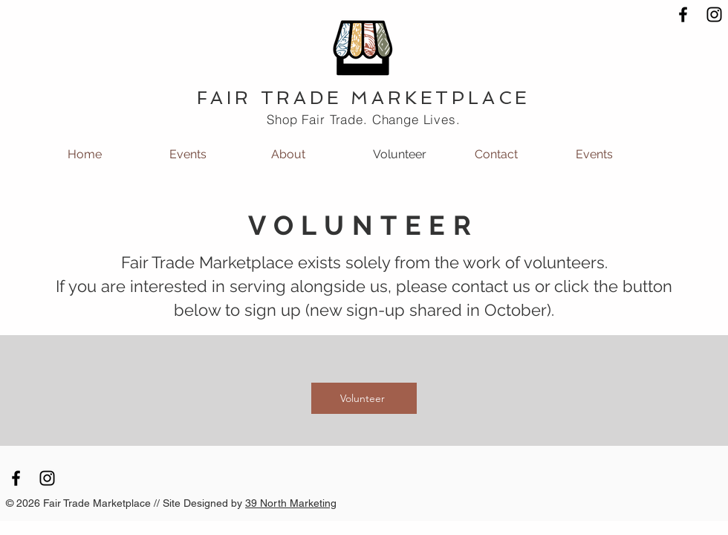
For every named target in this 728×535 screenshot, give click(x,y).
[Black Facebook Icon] (683, 14)
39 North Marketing (291, 503)
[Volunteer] (364, 398)
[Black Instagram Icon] (714, 14)
